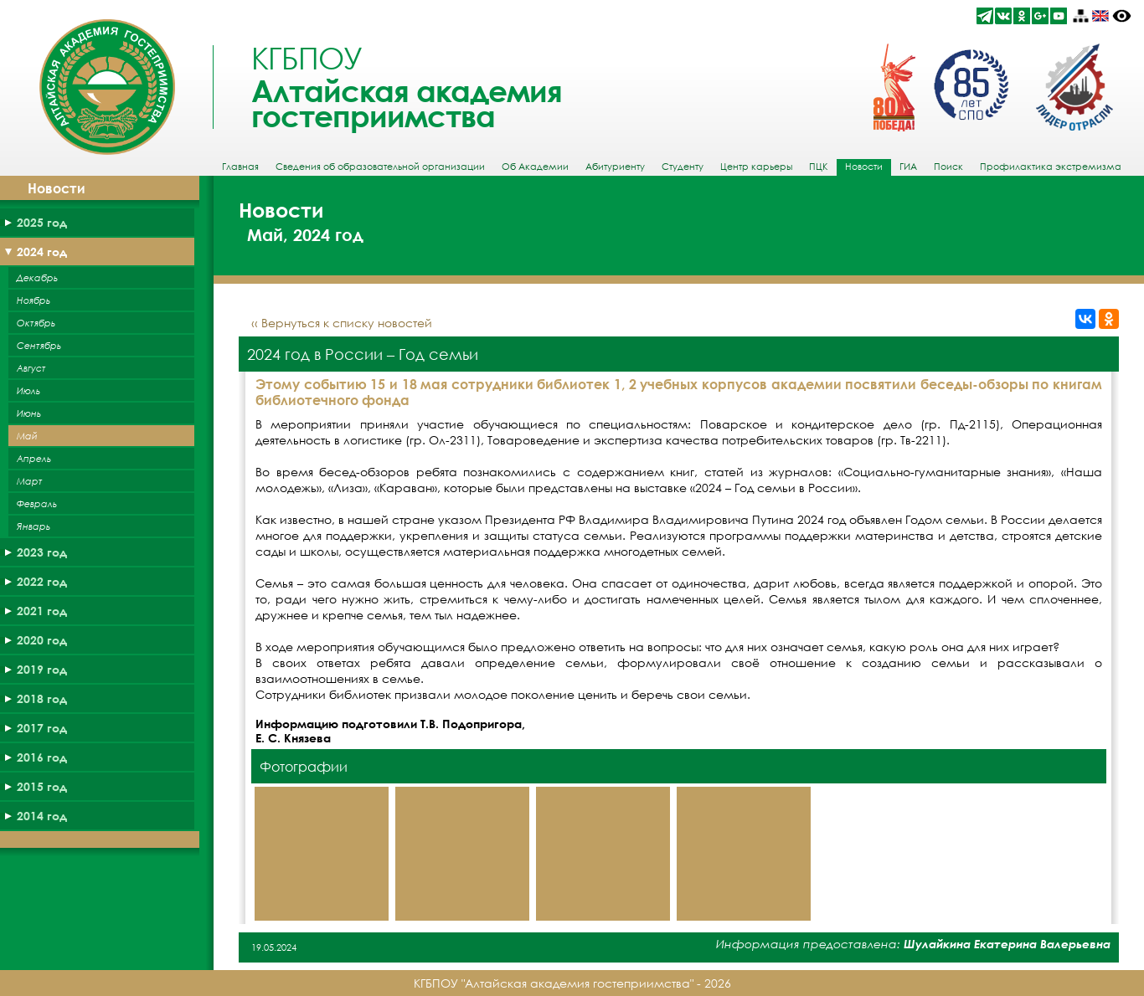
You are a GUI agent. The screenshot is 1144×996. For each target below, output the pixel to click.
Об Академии (535, 166)
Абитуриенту (615, 166)
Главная (240, 166)
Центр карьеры (756, 166)
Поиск (948, 166)
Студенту (682, 166)
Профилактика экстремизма (1050, 166)
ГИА (908, 166)
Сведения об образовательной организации (380, 166)
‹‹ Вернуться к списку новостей (341, 323)
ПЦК (818, 166)
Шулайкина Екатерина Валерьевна (1007, 944)
